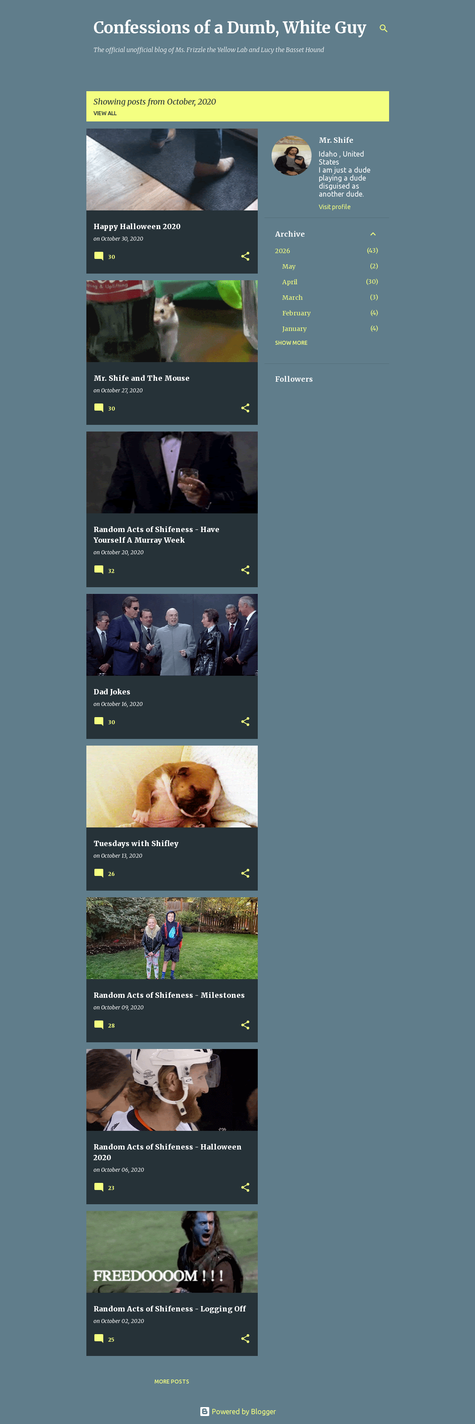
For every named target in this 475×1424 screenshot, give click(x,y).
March (292, 298)
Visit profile (335, 206)
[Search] (383, 28)
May (289, 266)
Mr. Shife (336, 140)
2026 (282, 251)
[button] (245, 257)
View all (105, 113)
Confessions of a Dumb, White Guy (229, 28)
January (294, 329)
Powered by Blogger (237, 1412)
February (296, 313)
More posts (171, 1381)
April (289, 282)
